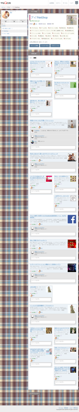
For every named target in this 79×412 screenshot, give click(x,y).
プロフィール (55, 45)
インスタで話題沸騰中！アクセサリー (42, 305)
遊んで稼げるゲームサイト (38, 240)
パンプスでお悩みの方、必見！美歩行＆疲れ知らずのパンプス (37, 178)
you (35, 23)
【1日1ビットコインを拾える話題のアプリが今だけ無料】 (37, 329)
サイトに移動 (34, 45)
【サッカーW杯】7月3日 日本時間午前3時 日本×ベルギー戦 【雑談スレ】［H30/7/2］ (62, 369)
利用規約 (66, 407)
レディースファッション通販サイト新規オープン (45, 264)
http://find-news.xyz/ (35, 21)
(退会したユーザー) (39, 135)
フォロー (6, 21)
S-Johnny (37, 130)
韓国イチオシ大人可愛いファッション (42, 120)
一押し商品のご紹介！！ (7, 28)
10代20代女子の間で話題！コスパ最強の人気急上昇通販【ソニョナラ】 (37, 351)
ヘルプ (71, 407)
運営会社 (75, 407)
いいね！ (34, 69)
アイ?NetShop (39, 17)
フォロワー (14, 21)
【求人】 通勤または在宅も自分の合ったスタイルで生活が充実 (61, 63)
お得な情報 (33, 287)
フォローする (45, 45)
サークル (61, 407)
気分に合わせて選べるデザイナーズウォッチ (44, 154)
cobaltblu (4, 25)
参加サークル (23, 21)
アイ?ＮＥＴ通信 (5, 33)
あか (36, 141)
